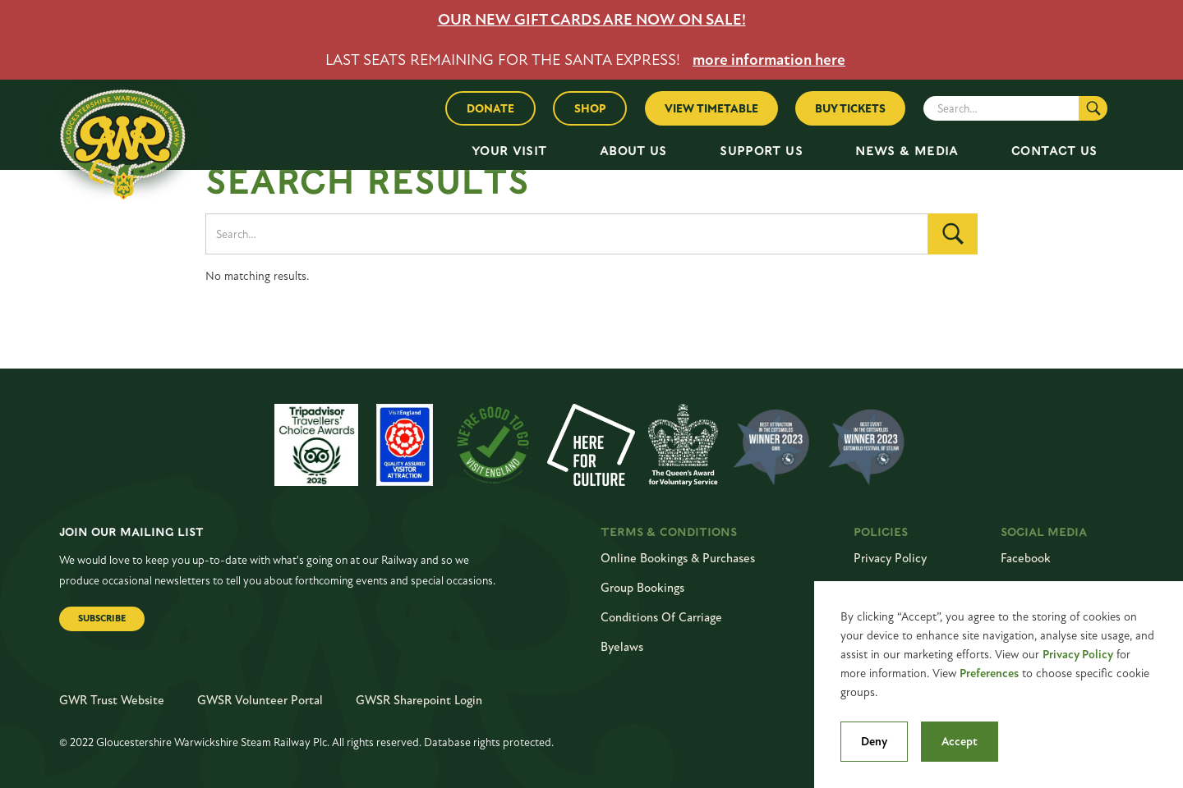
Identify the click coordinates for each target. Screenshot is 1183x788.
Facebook (1026, 558)
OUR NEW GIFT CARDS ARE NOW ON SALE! (592, 20)
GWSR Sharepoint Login (419, 700)
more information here (769, 60)
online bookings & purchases (678, 558)
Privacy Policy (1078, 655)
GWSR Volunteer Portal (260, 700)
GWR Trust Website (111, 700)
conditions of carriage (661, 617)
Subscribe (102, 618)
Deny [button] (874, 742)
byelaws (622, 646)
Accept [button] (959, 742)
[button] (509, 151)
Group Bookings (642, 587)
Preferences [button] (989, 673)
